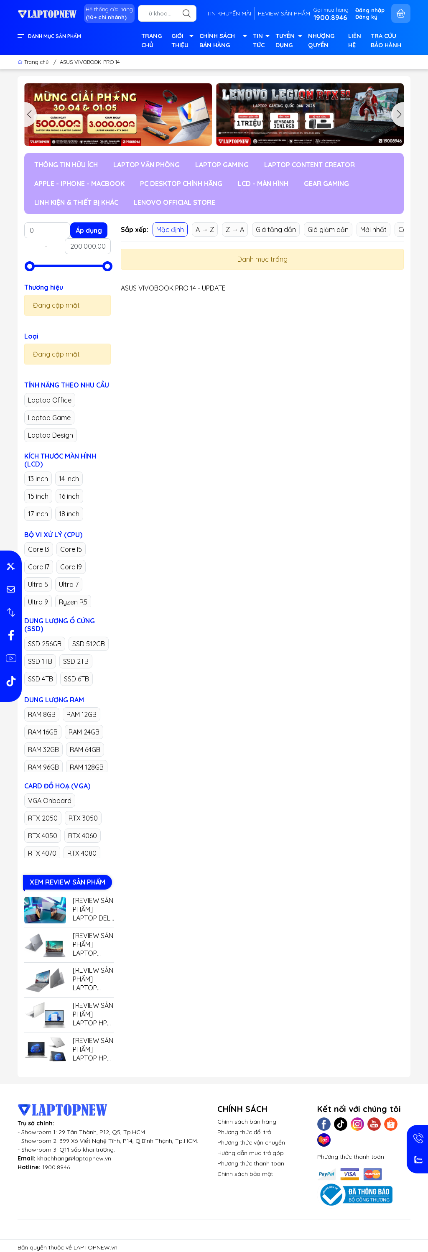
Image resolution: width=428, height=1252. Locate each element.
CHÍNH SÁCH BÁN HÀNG (222, 41)
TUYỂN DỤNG (288, 41)
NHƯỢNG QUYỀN (321, 40)
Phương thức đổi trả (244, 1132)
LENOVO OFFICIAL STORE (174, 202)
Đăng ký (366, 16)
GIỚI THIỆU (182, 41)
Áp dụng (89, 230)
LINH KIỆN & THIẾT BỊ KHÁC (76, 202)
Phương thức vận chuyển (251, 1142)
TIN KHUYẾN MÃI (228, 13)
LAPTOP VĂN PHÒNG (146, 165)
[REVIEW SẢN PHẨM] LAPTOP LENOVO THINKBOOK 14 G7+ (93, 979)
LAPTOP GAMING (222, 165)
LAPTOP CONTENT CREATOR (309, 165)
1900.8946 (56, 1167)
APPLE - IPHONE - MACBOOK (79, 183)
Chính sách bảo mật (245, 1174)
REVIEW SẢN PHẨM (284, 13)
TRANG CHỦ (151, 40)
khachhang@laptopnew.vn (74, 1158)
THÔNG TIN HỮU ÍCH (66, 165)
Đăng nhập (370, 10)
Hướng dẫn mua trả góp (250, 1153)
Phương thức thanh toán (250, 1163)
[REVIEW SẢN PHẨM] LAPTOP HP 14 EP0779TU (93, 1014)
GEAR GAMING (326, 183)
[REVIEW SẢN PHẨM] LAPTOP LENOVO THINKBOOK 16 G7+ (93, 944)
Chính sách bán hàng (246, 1121)
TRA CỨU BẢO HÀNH (386, 40)
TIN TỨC (261, 41)
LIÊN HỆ (354, 40)
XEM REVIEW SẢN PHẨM (67, 882)
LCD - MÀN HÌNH (263, 183)
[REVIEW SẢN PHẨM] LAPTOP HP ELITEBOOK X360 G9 (93, 1049)
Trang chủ (34, 62)
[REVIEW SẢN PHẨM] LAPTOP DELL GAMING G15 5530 (93, 909)
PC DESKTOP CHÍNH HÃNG (181, 183)
